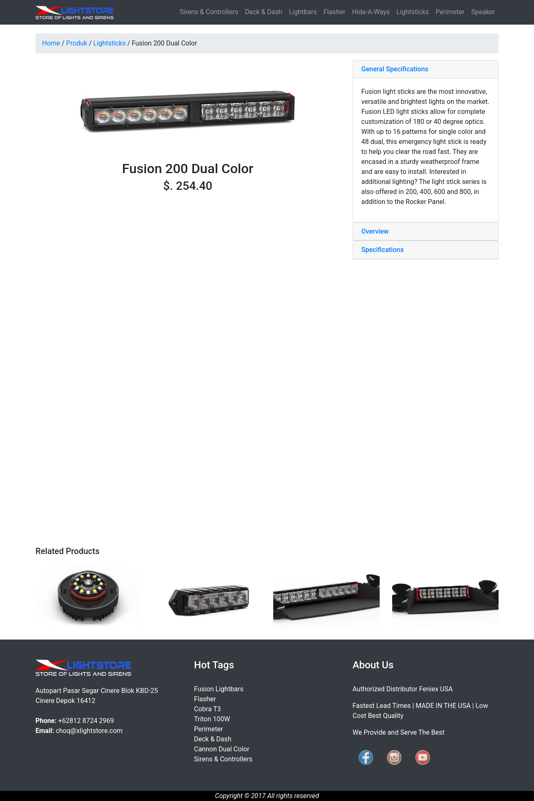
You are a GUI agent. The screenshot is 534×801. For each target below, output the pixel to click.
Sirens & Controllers (209, 12)
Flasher (334, 12)
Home (51, 43)
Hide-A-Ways (371, 12)
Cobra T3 (207, 709)
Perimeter (450, 12)
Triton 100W (212, 719)
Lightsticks (412, 12)
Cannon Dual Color (221, 749)
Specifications (382, 250)
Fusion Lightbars (218, 689)
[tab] (425, 69)
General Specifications (394, 69)
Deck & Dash (263, 12)
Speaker (483, 12)
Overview (375, 231)
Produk (76, 43)
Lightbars (303, 12)
